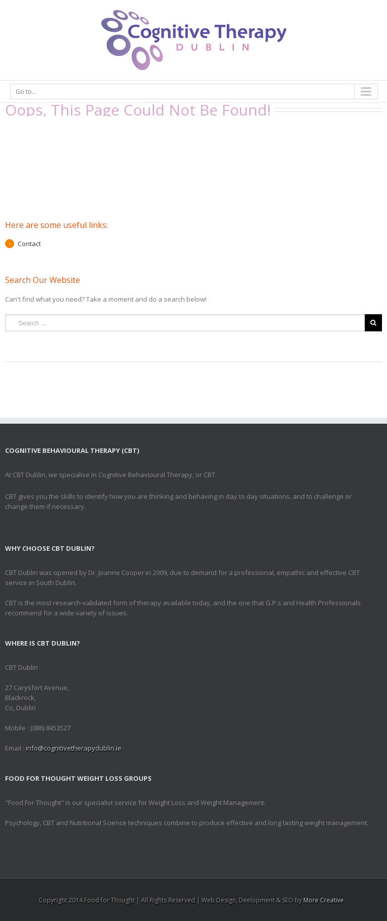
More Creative (323, 900)
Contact (29, 243)
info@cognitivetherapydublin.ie (73, 748)
